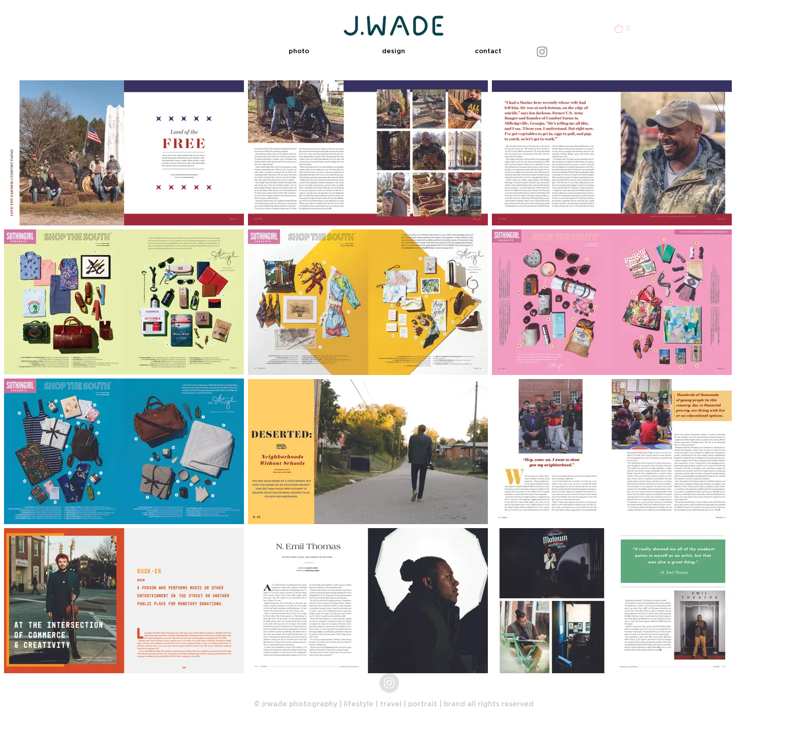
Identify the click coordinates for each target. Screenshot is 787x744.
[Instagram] (542, 52)
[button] (298, 52)
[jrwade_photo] (389, 683)
